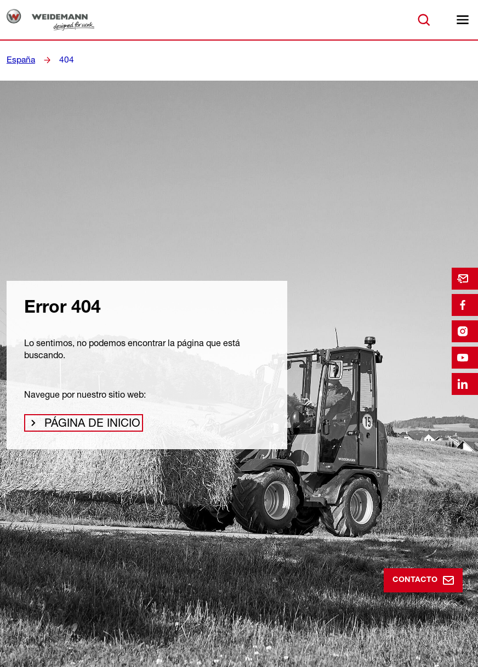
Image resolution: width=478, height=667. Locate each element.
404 (63, 59)
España (20, 59)
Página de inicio (84, 425)
